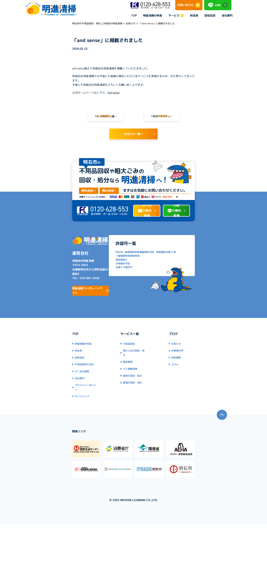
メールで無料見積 (128, 238)
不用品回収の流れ (48, 392)
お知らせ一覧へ (133, 138)
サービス (173, 15)
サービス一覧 (117, 361)
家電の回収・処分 (120, 405)
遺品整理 (116, 385)
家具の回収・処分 (120, 398)
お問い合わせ (188, 5)
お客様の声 (189, 378)
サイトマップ (46, 419)
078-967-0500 (54, 306)
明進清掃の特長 (152, 15)
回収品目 (210, 15)
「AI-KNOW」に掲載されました (87, 113)
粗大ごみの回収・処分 (123, 378)
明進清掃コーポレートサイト (62, 318)
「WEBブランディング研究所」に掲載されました (179, 113)
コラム (186, 392)
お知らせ (188, 371)
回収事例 (188, 385)
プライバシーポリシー (51, 412)
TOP (134, 15)
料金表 (194, 15)
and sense (78, 88)
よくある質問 (46, 398)
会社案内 (227, 15)
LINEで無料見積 (195, 238)
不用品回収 (117, 371)
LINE (218, 5)
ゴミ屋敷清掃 (118, 392)
